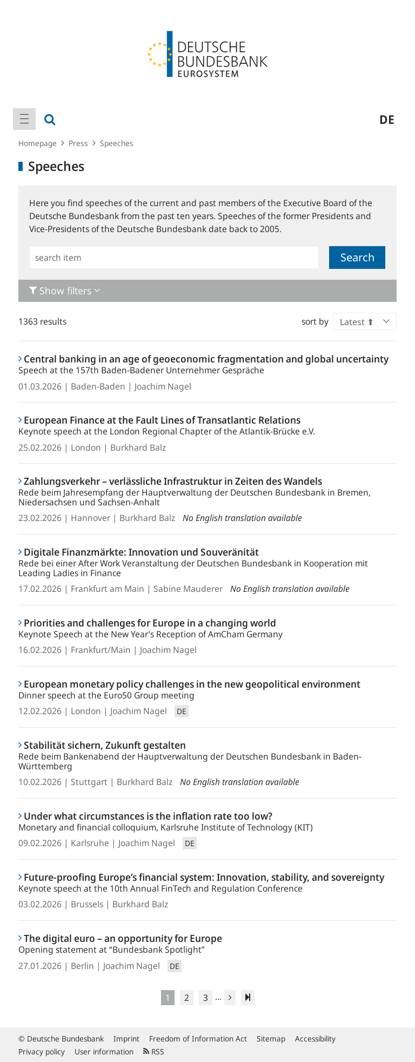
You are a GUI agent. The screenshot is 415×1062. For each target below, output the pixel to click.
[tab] (207, 291)
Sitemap (271, 1038)
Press (78, 143)
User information (104, 1051)
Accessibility (315, 1038)
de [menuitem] (386, 119)
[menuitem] (24, 119)
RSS (153, 1051)
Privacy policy (41, 1051)
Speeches (116, 143)
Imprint (126, 1038)
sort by (315, 321)
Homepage (37, 143)
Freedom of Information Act (198, 1038)
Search (357, 257)
